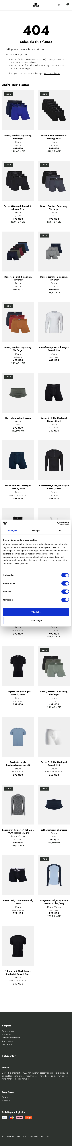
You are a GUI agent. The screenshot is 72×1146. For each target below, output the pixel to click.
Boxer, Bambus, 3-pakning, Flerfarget (54, 208)
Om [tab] (59, 530)
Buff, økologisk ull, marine (54, 829)
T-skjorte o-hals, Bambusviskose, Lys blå (18, 764)
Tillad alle (35, 612)
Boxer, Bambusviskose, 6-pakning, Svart (54, 137)
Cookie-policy (8, 1041)
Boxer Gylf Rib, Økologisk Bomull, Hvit (54, 764)
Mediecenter (7, 1044)
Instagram (6, 1100)
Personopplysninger (11, 1037)
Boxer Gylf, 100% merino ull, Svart (18, 902)
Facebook (6, 1097)
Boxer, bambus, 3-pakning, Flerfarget (18, 137)
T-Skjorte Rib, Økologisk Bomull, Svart (18, 693)
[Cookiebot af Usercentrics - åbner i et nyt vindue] (57, 523)
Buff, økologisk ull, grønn (18, 418)
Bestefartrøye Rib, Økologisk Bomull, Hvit (54, 349)
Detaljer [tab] (36, 530)
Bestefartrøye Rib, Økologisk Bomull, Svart (54, 487)
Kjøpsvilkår (6, 1034)
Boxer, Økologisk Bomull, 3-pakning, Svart (18, 208)
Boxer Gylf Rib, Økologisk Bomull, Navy (18, 487)
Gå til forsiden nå (52, 73)
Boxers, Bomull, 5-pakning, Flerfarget (18, 278)
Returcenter (8, 1056)
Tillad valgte (36, 620)
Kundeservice (8, 1031)
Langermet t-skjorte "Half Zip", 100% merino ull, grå (18, 831)
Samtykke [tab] (12, 530)
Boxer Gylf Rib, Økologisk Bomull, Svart (54, 419)
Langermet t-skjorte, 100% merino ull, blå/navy (54, 902)
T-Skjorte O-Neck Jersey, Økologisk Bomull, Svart (18, 972)
